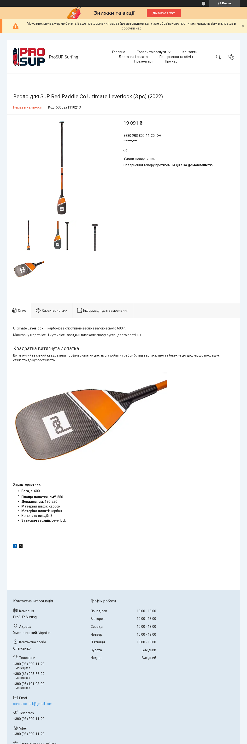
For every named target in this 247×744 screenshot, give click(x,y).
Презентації (143, 61)
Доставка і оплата (133, 57)
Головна (118, 52)
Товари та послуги (151, 52)
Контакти (189, 52)
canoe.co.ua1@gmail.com (32, 704)
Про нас (171, 61)
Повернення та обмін (176, 57)
